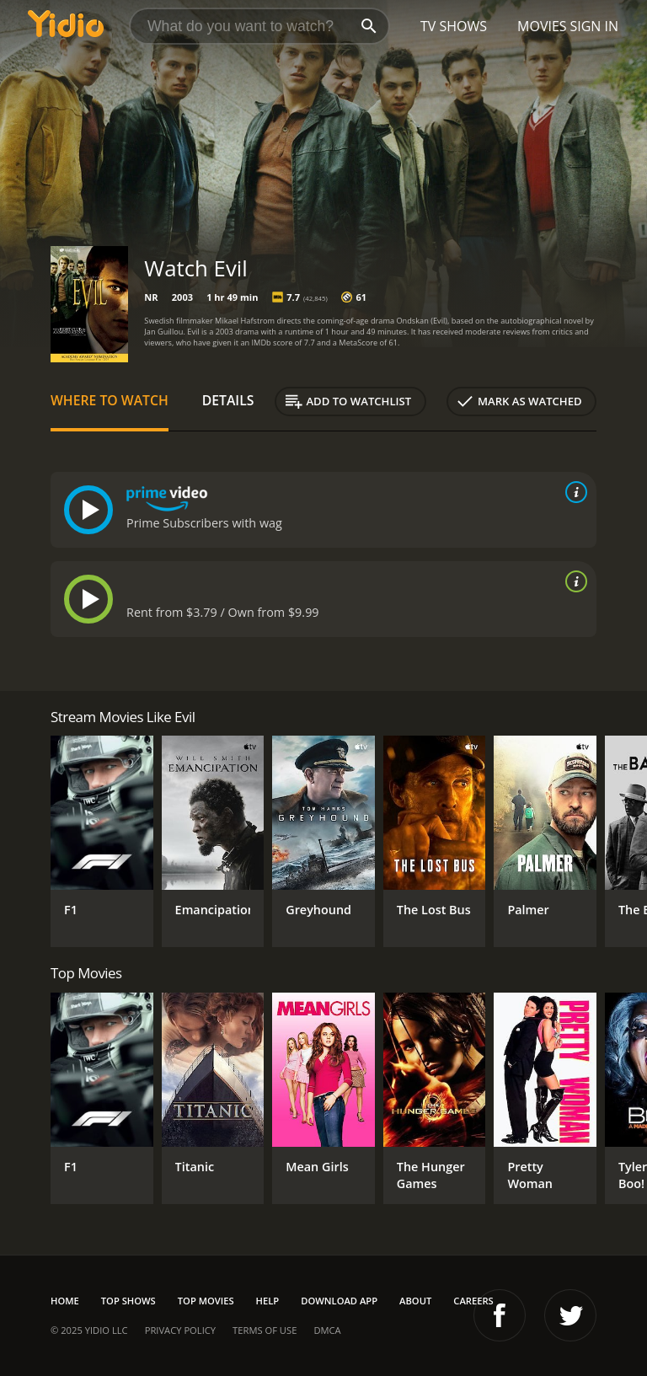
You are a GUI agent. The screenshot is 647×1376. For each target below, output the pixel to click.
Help (268, 1300)
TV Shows (453, 26)
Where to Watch (109, 400)
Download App (339, 1300)
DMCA (326, 1330)
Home (65, 1300)
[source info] (573, 492)
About (415, 1300)
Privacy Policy (180, 1330)
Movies (542, 26)
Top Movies (206, 1300)
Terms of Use (265, 1330)
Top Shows (128, 1300)
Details (228, 400)
